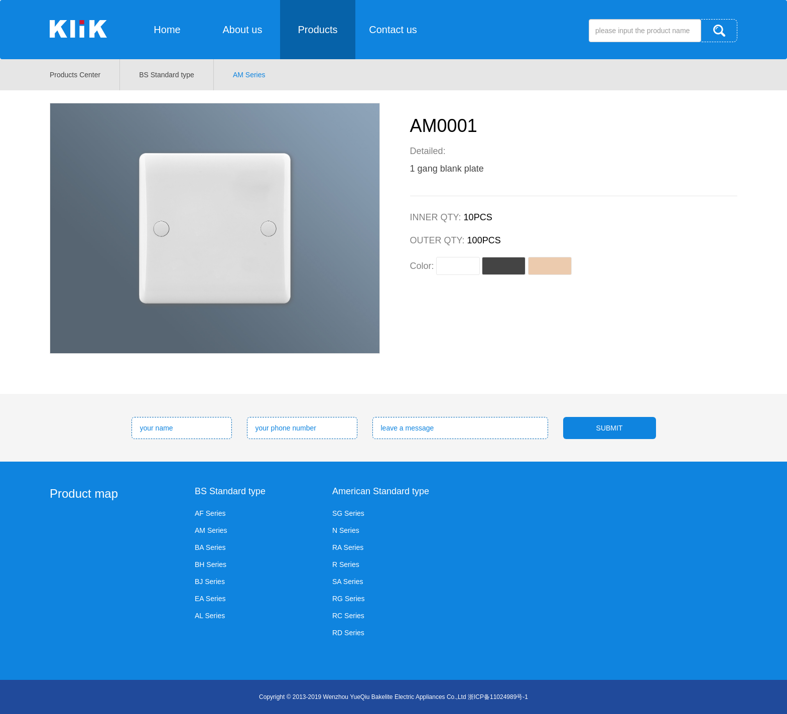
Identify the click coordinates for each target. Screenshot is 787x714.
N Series (345, 530)
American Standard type (380, 491)
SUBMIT (609, 428)
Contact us (393, 29)
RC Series (348, 616)
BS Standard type (166, 75)
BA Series (210, 547)
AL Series (210, 616)
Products (318, 29)
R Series (345, 564)
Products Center (75, 75)
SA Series (347, 582)
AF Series (210, 513)
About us (243, 29)
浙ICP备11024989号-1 (498, 696)
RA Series (347, 547)
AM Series (249, 75)
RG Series (348, 599)
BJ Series (210, 582)
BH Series (210, 564)
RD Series (348, 633)
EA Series (210, 599)
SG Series (348, 513)
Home (167, 29)
